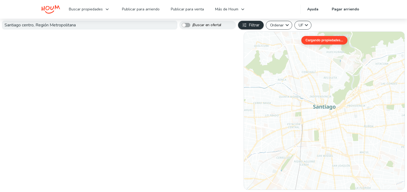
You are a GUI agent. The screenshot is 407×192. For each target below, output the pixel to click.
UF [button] (301, 25)
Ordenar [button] (277, 25)
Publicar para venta (187, 9)
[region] (324, 111)
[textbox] (90, 25)
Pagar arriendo (345, 9)
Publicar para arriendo (141, 9)
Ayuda (312, 9)
